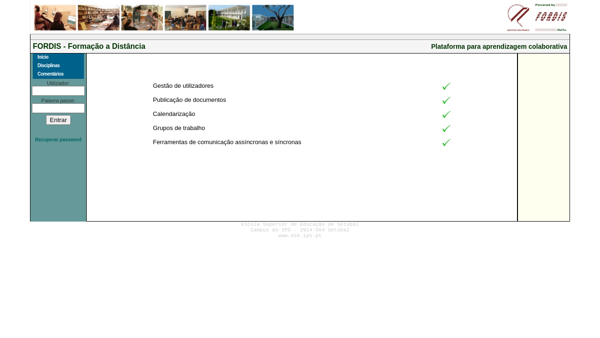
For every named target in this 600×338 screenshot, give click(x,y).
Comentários (51, 74)
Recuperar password (58, 139)
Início (43, 57)
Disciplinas (49, 65)
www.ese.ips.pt (300, 235)
